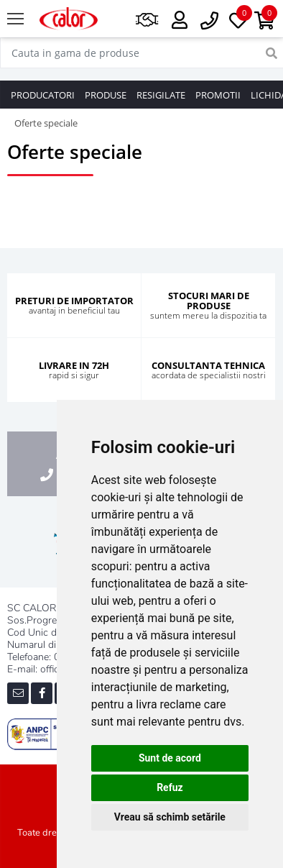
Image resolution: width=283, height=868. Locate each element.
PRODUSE (105, 94)
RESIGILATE (160, 94)
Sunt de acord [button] (170, 758)
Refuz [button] (170, 787)
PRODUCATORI (43, 94)
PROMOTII (218, 94)
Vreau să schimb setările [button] (170, 817)
